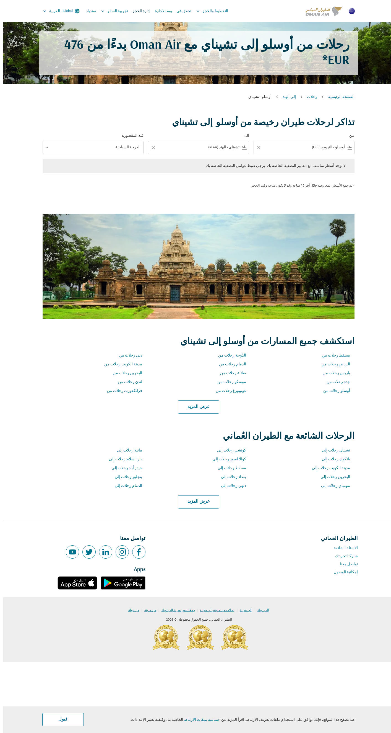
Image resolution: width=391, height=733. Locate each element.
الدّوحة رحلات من (229, 355)
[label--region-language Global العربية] (58, 11)
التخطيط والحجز (208, 11)
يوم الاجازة (160, 11)
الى (243, 136)
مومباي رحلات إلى (332, 486)
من (348, 136)
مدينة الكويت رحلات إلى (328, 468)
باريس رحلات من (333, 373)
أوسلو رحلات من (333, 391)
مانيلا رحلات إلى (126, 450)
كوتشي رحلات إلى (228, 450)
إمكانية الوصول (343, 572)
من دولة (130, 610)
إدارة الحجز (138, 11)
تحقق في (180, 11)
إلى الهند (286, 97)
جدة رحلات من (335, 382)
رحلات (309, 97)
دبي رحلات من (127, 355)
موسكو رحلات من (228, 382)
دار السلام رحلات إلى (122, 459)
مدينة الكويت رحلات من (120, 364)
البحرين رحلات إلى (332, 477)
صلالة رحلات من (230, 373)
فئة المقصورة (129, 136)
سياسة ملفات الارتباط (198, 720)
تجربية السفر (110, 11)
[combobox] (305, 147)
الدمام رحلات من (229, 364)
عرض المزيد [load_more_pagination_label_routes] (195, 407)
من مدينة (147, 610)
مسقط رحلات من (333, 355)
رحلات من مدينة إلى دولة (175, 610)
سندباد (88, 11)
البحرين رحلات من (124, 373)
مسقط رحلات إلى (229, 468)
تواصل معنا (346, 564)
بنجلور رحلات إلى (125, 477)
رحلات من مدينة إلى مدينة (214, 610)
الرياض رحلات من (333, 364)
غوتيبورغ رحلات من (228, 391)
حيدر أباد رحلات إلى (123, 468)
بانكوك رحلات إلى (333, 459)
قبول (59, 719)
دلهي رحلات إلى (230, 486)
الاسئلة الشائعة (343, 548)
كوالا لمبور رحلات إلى (226, 459)
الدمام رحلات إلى (125, 486)
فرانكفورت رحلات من (121, 391)
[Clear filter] (255, 147)
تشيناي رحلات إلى (333, 450)
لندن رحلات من (127, 382)
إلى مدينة (243, 610)
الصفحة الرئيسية (338, 97)
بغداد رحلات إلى (230, 477)
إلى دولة (260, 610)
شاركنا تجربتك (343, 556)
